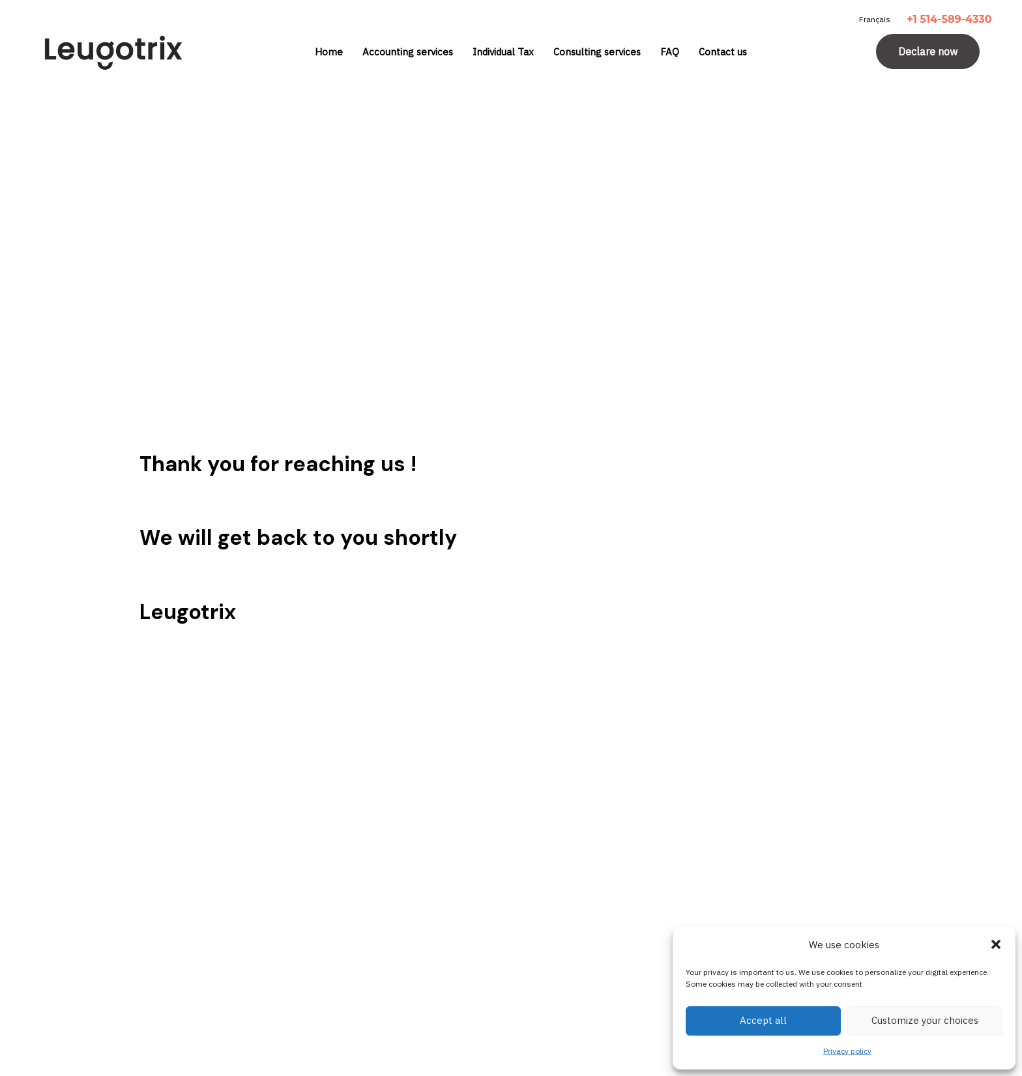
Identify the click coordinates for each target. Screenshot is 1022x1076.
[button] (995, 944)
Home (329, 52)
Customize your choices (924, 1020)
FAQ (669, 52)
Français (874, 19)
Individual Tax (503, 52)
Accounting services (407, 52)
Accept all (763, 1020)
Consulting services (597, 52)
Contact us (723, 52)
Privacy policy (847, 1051)
